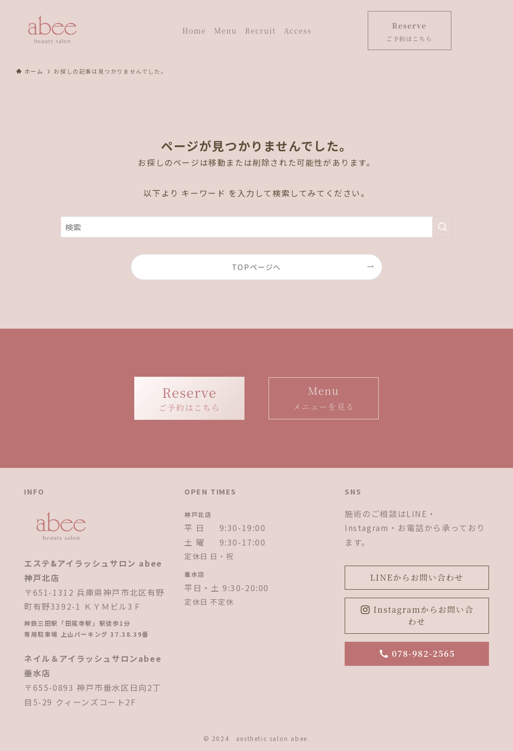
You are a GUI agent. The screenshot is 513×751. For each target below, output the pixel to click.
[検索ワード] (256, 226)
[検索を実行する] (442, 226)
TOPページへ (256, 267)
